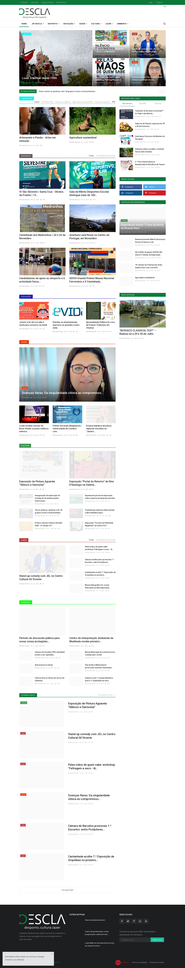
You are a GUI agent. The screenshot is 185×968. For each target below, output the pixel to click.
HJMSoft (56, 962)
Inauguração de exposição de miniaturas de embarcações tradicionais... (47, 498)
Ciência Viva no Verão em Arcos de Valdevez (49, 679)
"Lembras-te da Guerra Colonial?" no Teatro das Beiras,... (149, 112)
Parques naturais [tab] (102, 102)
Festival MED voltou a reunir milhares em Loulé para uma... (140, 332)
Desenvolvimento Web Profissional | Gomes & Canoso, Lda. (150, 240)
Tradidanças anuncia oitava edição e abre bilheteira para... (100, 511)
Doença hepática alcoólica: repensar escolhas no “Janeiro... (99, 429)
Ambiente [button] (122, 23)
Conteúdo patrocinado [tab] (105, 155)
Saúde (24, 342)
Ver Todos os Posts (107, 695)
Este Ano (158, 103)
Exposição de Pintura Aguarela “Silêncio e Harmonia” (37, 483)
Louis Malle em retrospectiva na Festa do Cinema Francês (99, 944)
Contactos (24, 2)
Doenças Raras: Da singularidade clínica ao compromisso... (89, 797)
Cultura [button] (96, 23)
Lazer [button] (109, 23)
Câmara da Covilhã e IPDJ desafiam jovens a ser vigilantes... (50, 653)
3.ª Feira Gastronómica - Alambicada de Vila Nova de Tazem (150, 163)
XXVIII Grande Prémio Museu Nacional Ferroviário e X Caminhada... (91, 280)
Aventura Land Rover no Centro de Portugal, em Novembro (89, 236)
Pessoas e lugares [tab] (63, 102)
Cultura (25, 445)
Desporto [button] (53, 23)
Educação (26, 296)
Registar (160, 2)
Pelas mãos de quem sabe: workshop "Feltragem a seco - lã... (99, 548)
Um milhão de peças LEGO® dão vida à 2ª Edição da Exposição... (148, 253)
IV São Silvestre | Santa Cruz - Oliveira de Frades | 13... (41, 193)
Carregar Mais (67, 890)
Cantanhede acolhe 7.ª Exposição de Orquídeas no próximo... (100, 573)
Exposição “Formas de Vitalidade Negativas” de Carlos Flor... (99, 524)
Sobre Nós (34, 2)
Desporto (26, 156)
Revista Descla (100, 54)
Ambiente (25, 602)
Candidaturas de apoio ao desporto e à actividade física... (42, 280)
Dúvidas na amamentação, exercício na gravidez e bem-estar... (66, 325)
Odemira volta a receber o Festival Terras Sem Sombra (149, 150)
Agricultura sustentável (83, 137)
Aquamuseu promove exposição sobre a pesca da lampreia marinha (100, 496)
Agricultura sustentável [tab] (83, 102)
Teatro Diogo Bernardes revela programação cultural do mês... (97, 933)
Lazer (23, 540)
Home (24, 23)
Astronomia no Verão (44, 665)
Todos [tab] (36, 102)
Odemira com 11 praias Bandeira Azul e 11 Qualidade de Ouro (99, 679)
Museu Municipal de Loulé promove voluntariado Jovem (100, 653)
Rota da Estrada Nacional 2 (95, 920)
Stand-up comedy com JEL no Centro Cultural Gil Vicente (41, 577)
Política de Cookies (157, 962)
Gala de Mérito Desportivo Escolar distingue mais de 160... (89, 193)
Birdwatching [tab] (47, 102)
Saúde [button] (83, 23)
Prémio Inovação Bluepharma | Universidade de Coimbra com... (67, 429)
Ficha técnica (61, 2)
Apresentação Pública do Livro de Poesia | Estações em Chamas (100, 325)
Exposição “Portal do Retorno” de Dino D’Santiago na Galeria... (91, 483)
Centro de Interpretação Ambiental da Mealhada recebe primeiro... (91, 639)
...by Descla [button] (37, 23)
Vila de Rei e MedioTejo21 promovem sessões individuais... (99, 666)
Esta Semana (127, 103)
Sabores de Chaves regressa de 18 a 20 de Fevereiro (150, 125)
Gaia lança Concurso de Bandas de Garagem (150, 137)
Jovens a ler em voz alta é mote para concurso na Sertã (33, 323)
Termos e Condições (139, 962)
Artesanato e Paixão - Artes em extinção (37, 139)
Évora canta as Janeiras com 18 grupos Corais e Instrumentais (67, 91)
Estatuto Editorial (47, 2)
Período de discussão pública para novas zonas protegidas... (39, 639)
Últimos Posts (28, 695)
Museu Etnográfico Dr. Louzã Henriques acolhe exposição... (98, 586)
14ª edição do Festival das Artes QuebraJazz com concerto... (148, 266)
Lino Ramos (26, 83)
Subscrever (157, 940)
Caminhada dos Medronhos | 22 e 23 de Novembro (42, 236)
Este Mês (142, 103)
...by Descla (26, 98)
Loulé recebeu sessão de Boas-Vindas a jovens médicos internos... (34, 429)
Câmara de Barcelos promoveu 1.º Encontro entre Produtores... (99, 561)
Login (150, 2)
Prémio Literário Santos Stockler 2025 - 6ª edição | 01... (48, 524)
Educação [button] (69, 23)
